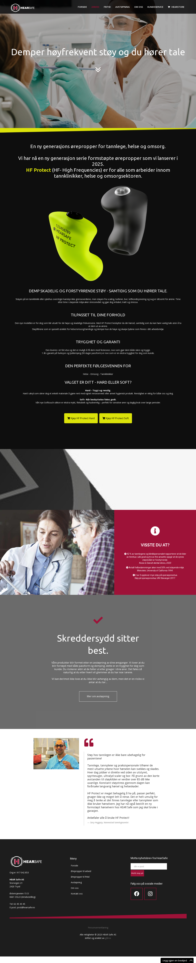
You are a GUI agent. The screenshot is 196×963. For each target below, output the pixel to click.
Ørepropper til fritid (79, 883)
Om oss (138, 6)
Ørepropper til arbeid (80, 877)
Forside (82, 6)
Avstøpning (122, 6)
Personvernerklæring (98, 934)
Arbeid (95, 6)
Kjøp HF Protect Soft (115, 418)
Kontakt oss (76, 900)
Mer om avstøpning (98, 703)
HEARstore (176, 6)
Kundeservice (155, 6)
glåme (108, 944)
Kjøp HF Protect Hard (81, 418)
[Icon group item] (137, 900)
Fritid (107, 6)
